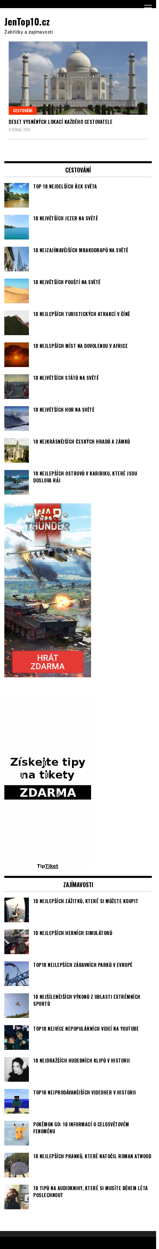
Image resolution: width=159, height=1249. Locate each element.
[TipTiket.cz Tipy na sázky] (47, 866)
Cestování (22, 110)
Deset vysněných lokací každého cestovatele (60, 121)
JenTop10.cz (27, 21)
